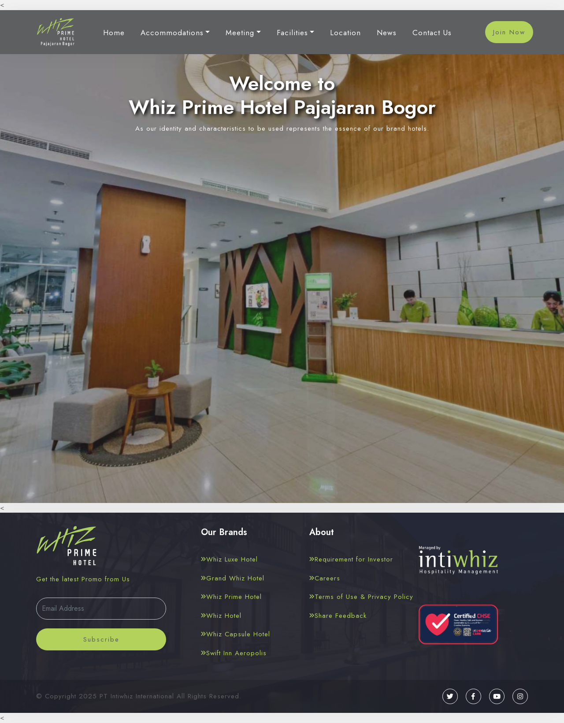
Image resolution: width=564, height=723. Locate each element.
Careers (324, 578)
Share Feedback (338, 615)
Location (345, 32)
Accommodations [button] (172, 32)
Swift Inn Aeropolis (234, 653)
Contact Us (432, 32)
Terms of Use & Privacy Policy (361, 597)
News (387, 32)
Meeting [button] (240, 32)
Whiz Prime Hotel (231, 597)
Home (114, 32)
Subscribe (101, 639)
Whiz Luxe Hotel (229, 559)
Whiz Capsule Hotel (235, 634)
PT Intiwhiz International (137, 696)
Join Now (509, 32)
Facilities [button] (292, 32)
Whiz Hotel (221, 615)
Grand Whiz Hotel (232, 578)
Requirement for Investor (351, 559)
